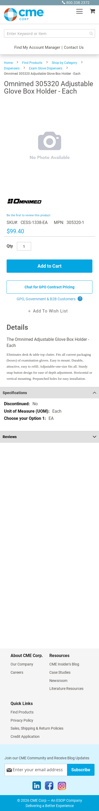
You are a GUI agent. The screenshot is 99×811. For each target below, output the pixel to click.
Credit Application (25, 736)
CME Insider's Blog (64, 664)
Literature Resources (66, 688)
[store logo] (24, 14)
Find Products (32, 63)
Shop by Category (64, 63)
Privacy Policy (22, 720)
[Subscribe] (81, 770)
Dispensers (12, 68)
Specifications (15, 393)
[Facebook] (49, 786)
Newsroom (58, 680)
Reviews (10, 437)
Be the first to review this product (28, 215)
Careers (17, 672)
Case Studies (59, 672)
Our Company (22, 664)
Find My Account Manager (37, 47)
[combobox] (49, 33)
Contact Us (74, 47)
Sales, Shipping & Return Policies (37, 728)
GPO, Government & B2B (49, 299)
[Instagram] (62, 786)
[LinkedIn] (36, 786)
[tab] (49, 392)
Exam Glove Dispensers (45, 68)
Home (8, 63)
